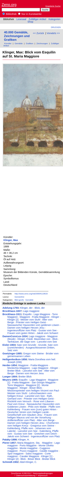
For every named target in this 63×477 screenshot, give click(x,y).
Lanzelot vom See (35, 396)
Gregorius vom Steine (42, 425)
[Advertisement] (31, 200)
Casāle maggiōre (48, 451)
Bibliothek (10, 14)
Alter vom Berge (46, 420)
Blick (55, 339)
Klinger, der (26, 307)
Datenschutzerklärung (25, 475)
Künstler (7, 43)
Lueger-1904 (10, 376)
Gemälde (19, 43)
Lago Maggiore (42, 314)
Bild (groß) (19, 300)
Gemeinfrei (19, 297)
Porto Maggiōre (28, 445)
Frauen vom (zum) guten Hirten (39, 409)
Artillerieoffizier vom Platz (21, 420)
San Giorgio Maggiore (44, 382)
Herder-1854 (10, 365)
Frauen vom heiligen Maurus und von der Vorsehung (32, 416)
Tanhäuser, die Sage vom (21, 341)
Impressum (43, 475)
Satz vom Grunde (26, 345)
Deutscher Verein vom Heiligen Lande (28, 412)
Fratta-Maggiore (39, 365)
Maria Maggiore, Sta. (28, 442)
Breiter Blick (13, 370)
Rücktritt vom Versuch (19, 401)
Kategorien (54, 19)
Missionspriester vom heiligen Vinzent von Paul (33, 390)
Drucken (56, 27)
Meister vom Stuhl (30, 319)
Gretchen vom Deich (45, 433)
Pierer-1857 (9, 442)
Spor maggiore (15, 453)
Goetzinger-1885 (12, 353)
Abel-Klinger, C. (28, 462)
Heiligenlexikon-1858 (15, 359)
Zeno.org (9, 5)
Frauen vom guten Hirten (21, 333)
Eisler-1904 (9, 345)
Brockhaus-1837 (12, 311)
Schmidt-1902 (10, 462)
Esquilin (27, 314)
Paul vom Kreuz (16, 404)
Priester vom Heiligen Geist (31, 322)
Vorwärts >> (53, 33)
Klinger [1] (46, 456)
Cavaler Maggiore (29, 456)
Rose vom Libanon (43, 401)
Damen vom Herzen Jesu (30, 373)
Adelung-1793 (11, 307)
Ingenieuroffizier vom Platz (21, 330)
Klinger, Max (11, 240)
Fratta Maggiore (40, 317)
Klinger (55, 317)
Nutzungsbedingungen (43, 473)
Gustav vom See (47, 330)
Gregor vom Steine (33, 353)
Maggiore (25, 317)
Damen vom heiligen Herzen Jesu (25, 327)
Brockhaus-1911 (12, 314)
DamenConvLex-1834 (15, 336)
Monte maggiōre (28, 448)
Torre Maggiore (15, 385)
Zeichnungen (42, 43)
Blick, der (40, 307)
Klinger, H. (24, 439)
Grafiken (29, 43)
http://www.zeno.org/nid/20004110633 (31, 294)
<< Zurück (38, 33)
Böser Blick (35, 388)
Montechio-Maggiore (18, 368)
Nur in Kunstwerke (30, 14)
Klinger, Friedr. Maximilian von (33, 339)
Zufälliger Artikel (37, 19)
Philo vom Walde (37, 406)
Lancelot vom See (47, 341)
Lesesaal (21, 19)
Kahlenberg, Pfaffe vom (20, 428)
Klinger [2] (12, 319)
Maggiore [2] (33, 385)
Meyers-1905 (10, 379)
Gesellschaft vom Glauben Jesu (24, 414)
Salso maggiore (34, 453)
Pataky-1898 (10, 439)
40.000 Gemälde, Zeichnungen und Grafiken (17, 35)
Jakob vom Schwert (47, 333)
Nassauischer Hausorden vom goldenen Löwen (33, 325)
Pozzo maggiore (28, 451)
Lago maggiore (31, 311)
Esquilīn (23, 379)
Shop (30, 21)
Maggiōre (47, 442)
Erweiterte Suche (53, 6)
